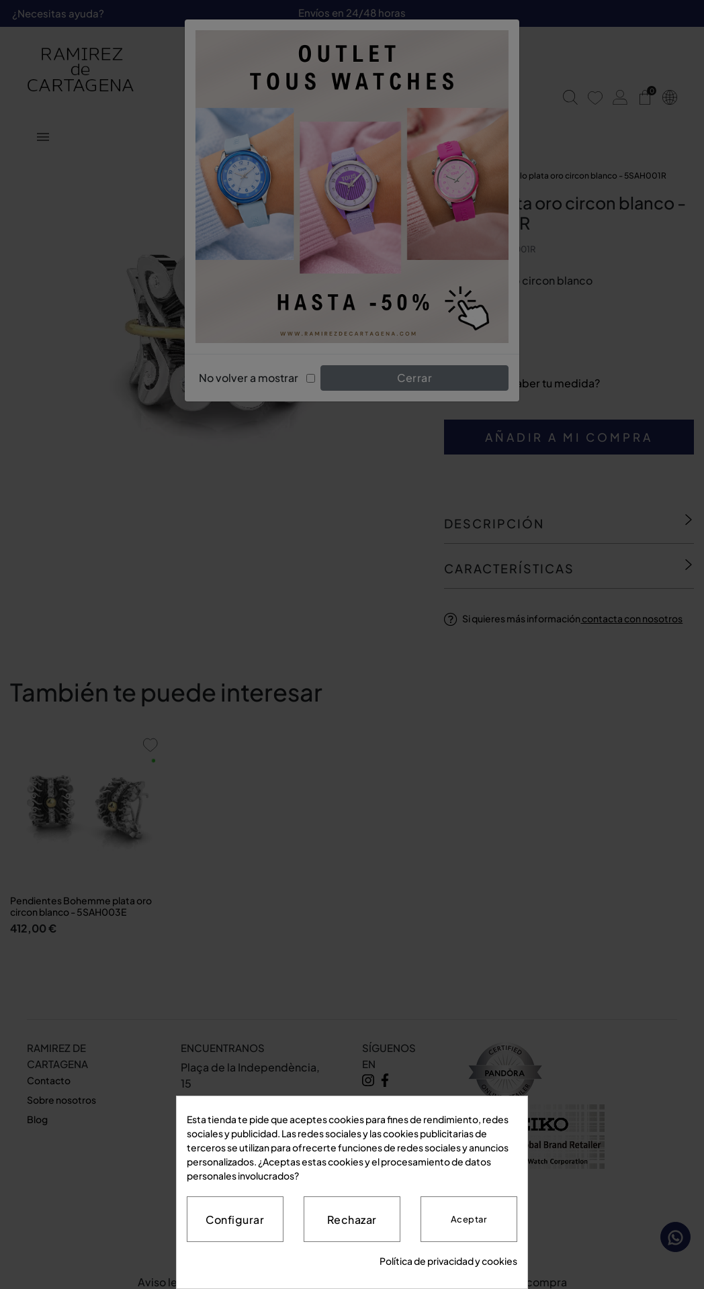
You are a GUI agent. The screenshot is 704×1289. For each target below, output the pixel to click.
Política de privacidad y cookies (448, 1261)
